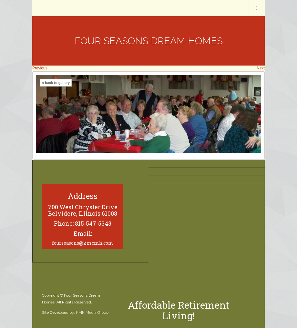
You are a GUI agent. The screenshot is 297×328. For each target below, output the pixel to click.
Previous (39, 68)
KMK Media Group (92, 312)
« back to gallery (56, 83)
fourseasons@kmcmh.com (82, 243)
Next (261, 68)
